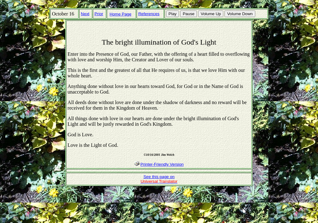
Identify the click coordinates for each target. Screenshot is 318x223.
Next (85, 13)
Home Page (120, 14)
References (148, 13)
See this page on (159, 179)
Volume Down (239, 13)
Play (173, 13)
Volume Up (211, 13)
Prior (98, 13)
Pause (188, 13)
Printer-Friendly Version (162, 164)
